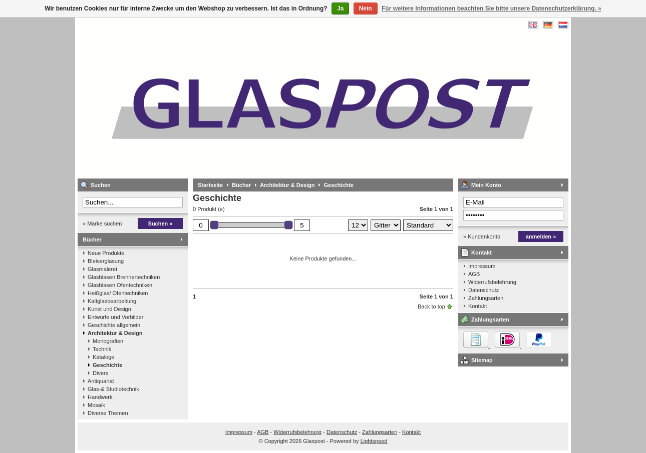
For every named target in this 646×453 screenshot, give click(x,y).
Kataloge (103, 357)
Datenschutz (483, 290)
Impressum (481, 266)
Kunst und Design (109, 309)
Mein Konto (486, 185)
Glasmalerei (102, 269)
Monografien (108, 341)
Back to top (431, 307)
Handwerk (100, 397)
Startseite (210, 185)
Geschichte (107, 365)
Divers (100, 373)
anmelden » (541, 237)
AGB (474, 274)
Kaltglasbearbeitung (112, 301)
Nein (365, 8)
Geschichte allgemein (114, 325)
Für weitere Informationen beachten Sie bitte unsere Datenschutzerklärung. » (491, 8)
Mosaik (96, 405)
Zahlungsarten (485, 298)
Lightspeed (374, 441)
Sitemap (482, 360)
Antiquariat (101, 381)
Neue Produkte (106, 253)
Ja (340, 8)
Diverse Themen (108, 413)
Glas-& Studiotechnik (113, 389)
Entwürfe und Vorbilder (115, 317)
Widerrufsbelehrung (492, 282)
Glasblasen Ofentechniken (120, 285)
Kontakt (481, 253)
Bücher (92, 239)
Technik (102, 349)
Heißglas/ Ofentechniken (118, 293)
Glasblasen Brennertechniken (124, 277)
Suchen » (160, 223)
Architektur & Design (115, 333)
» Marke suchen (102, 223)
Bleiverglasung (106, 261)
